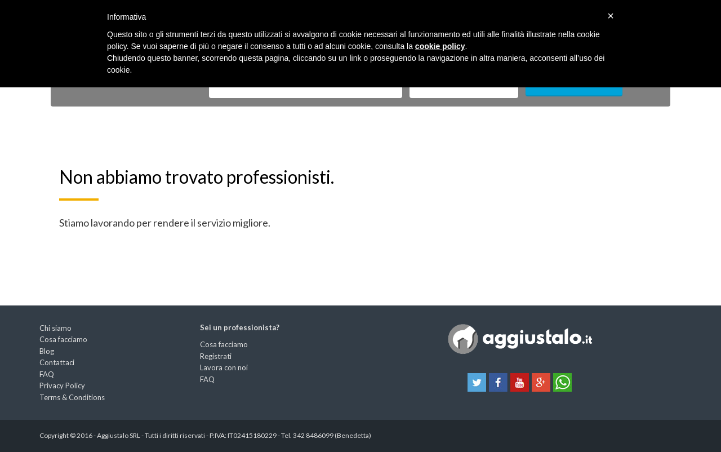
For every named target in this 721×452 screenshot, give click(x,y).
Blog (46, 351)
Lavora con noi (224, 367)
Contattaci (56, 362)
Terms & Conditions (72, 397)
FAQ (46, 374)
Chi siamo (55, 328)
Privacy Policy (62, 385)
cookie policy (440, 46)
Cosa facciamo (63, 339)
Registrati (216, 356)
